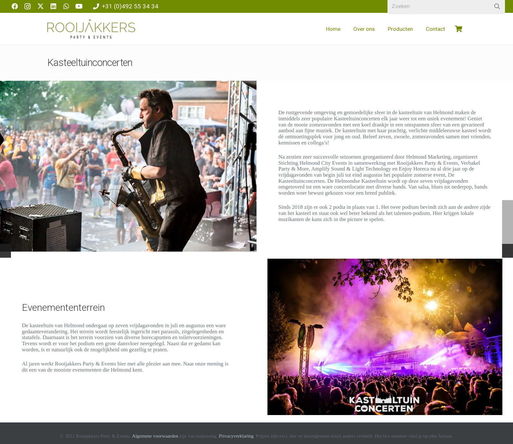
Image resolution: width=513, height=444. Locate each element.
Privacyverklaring (236, 436)
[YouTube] (79, 6)
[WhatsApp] (66, 6)
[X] (40, 6)
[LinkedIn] (53, 6)
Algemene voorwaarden (155, 436)
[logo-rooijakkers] (91, 29)
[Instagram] (27, 6)
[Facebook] (14, 6)
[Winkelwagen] (459, 29)
